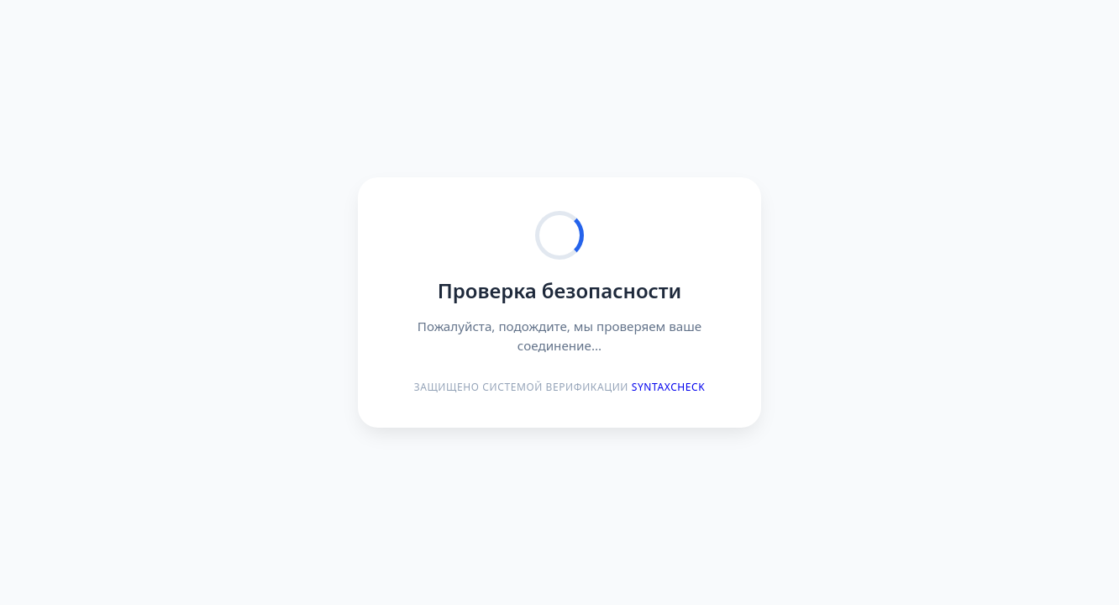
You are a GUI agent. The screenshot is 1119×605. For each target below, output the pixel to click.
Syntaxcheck (669, 387)
